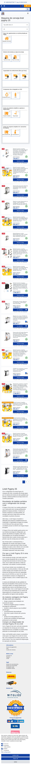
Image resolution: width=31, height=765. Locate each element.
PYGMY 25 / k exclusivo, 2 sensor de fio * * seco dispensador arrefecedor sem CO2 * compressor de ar (20, 370)
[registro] (2, 6)
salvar (15, 762)
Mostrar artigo (20, 161)
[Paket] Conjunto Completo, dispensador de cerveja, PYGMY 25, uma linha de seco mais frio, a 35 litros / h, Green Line (20, 435)
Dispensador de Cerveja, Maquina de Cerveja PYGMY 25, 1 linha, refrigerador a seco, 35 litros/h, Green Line (20, 187)
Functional (6, 750)
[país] (20, 6)
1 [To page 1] (23, 482)
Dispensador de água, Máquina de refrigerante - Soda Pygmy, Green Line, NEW (20, 302)
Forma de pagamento (11, 647)
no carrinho (22, 309)
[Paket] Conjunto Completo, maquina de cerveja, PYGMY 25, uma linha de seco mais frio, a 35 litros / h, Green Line (20, 404)
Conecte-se (9, 655)
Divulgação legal (10, 667)
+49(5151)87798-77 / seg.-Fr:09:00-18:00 (15, 2)
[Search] (28, 9)
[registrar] (4, 6)
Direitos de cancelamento (12, 664)
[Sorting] (15, 24)
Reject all (15, 758)
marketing (6, 745)
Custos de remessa (10, 649)
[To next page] (28, 482)
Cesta (7, 658)
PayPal (5, 748)
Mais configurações (5, 752)
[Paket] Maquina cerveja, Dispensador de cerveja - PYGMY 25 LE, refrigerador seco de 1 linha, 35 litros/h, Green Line (20, 235)
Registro (8, 657)
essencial (6, 743)
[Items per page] (15, 29)
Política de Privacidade (11, 665)
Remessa (25, 163)
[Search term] (13, 9)
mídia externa (7, 747)
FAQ (7, 648)
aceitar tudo (15, 755)
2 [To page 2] (26, 482)
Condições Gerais (10, 668)
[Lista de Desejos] (23, 6)
